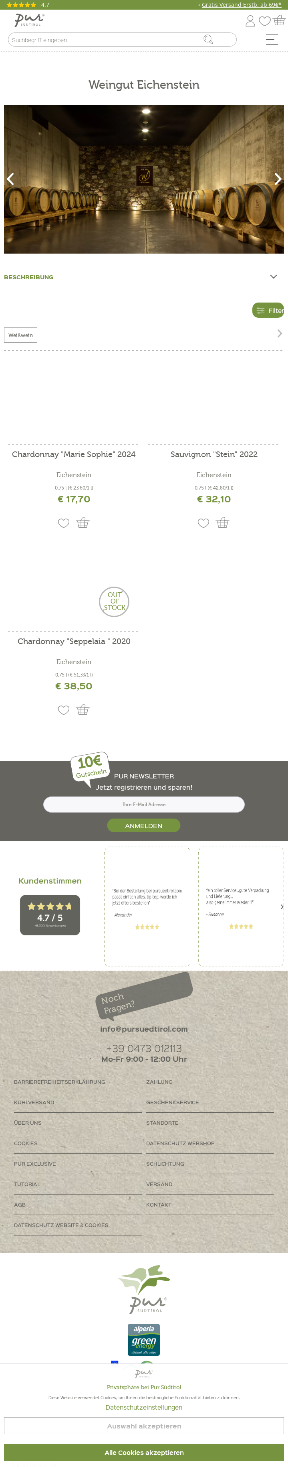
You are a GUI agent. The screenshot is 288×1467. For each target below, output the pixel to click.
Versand (159, 1184)
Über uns (28, 1122)
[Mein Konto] (250, 19)
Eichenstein (73, 475)
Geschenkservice (172, 1102)
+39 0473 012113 (144, 1048)
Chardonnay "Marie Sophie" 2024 (74, 455)
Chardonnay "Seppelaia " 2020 (74, 642)
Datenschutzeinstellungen (144, 1407)
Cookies (26, 1143)
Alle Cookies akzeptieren (144, 1452)
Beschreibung (140, 275)
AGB (20, 1204)
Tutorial (27, 1184)
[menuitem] (275, 41)
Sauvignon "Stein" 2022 (214, 455)
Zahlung (159, 1081)
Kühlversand (34, 1102)
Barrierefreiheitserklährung (59, 1081)
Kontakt (158, 1204)
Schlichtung (165, 1163)
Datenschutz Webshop (180, 1143)
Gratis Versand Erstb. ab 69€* (242, 4)
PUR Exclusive (35, 1163)
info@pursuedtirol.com (144, 1028)
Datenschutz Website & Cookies (61, 1224)
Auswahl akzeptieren (144, 1425)
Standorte (162, 1122)
